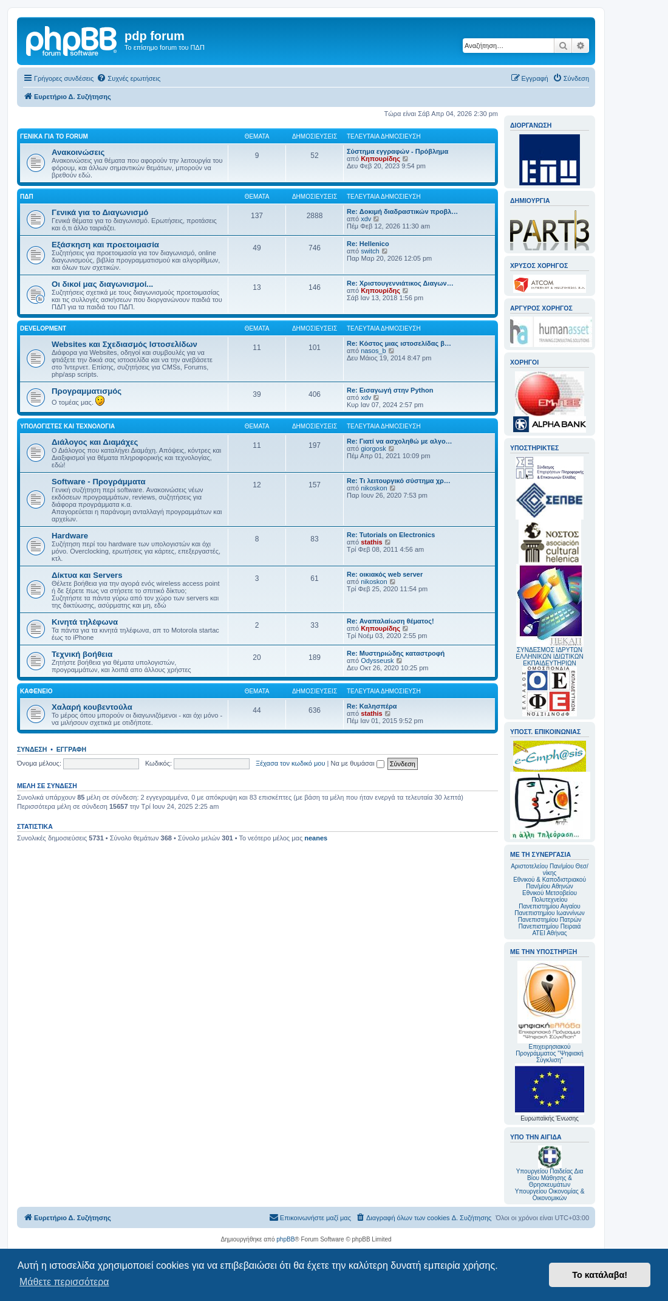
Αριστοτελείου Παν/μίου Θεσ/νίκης (549, 869)
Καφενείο (36, 691)
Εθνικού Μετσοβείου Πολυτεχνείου (549, 896)
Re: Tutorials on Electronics (391, 534)
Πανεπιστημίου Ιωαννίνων (549, 913)
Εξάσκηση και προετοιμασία (105, 244)
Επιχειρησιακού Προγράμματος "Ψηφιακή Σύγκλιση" (550, 1012)
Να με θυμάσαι (357, 763)
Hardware (70, 535)
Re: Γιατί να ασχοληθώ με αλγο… (399, 441)
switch (370, 251)
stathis (371, 542)
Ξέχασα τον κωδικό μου (290, 763)
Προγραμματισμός (86, 391)
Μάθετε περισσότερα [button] (64, 1282)
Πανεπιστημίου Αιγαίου (549, 906)
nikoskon (374, 488)
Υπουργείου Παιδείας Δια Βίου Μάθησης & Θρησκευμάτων (550, 1178)
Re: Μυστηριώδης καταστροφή (396, 653)
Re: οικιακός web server (385, 574)
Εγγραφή (71, 749)
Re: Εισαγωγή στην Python (390, 390)
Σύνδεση (32, 749)
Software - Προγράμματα (99, 481)
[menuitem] (128, 78)
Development (43, 328)
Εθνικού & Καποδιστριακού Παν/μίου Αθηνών (549, 883)
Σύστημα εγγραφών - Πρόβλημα (397, 151)
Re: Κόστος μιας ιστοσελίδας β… (399, 343)
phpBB (285, 1239)
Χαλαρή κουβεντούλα (92, 707)
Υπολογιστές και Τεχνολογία (67, 426)
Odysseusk (377, 660)
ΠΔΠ (26, 196)
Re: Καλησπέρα (372, 706)
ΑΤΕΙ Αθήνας (549, 933)
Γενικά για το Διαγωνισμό (100, 212)
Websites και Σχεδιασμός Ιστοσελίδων (124, 344)
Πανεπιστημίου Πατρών (550, 919)
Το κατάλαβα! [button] (599, 1275)
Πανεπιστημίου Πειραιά (550, 926)
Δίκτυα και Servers (87, 575)
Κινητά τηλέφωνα (85, 621)
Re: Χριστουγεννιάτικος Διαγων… (400, 283)
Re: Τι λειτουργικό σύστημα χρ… (399, 480)
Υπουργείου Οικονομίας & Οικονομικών (550, 1194)
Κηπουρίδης (380, 158)
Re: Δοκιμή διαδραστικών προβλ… (402, 211)
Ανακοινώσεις (78, 152)
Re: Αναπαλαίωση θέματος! (390, 621)
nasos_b (373, 350)
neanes (315, 838)
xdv (366, 218)
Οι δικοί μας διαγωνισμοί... (102, 284)
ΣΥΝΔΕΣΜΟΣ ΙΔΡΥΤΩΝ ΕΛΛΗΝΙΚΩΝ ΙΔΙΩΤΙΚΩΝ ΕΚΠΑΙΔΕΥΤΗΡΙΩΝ (549, 657)
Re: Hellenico (368, 243)
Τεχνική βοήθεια (82, 654)
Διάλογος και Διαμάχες (95, 442)
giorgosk (373, 448)
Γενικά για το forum (54, 136)
